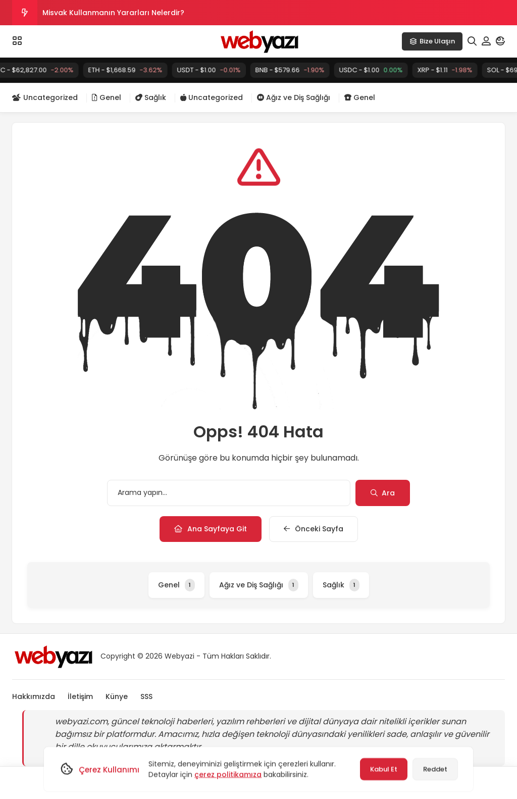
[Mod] (500, 41)
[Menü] (17, 41)
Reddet (435, 769)
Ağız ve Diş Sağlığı (293, 97)
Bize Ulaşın (432, 41)
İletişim (80, 696)
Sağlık (150, 97)
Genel (106, 97)
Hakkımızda (33, 696)
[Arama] (472, 41)
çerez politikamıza (228, 774)
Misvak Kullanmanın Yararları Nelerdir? (113, 13)
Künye (117, 696)
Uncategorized (45, 97)
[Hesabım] (486, 41)
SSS (146, 696)
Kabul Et (383, 769)
